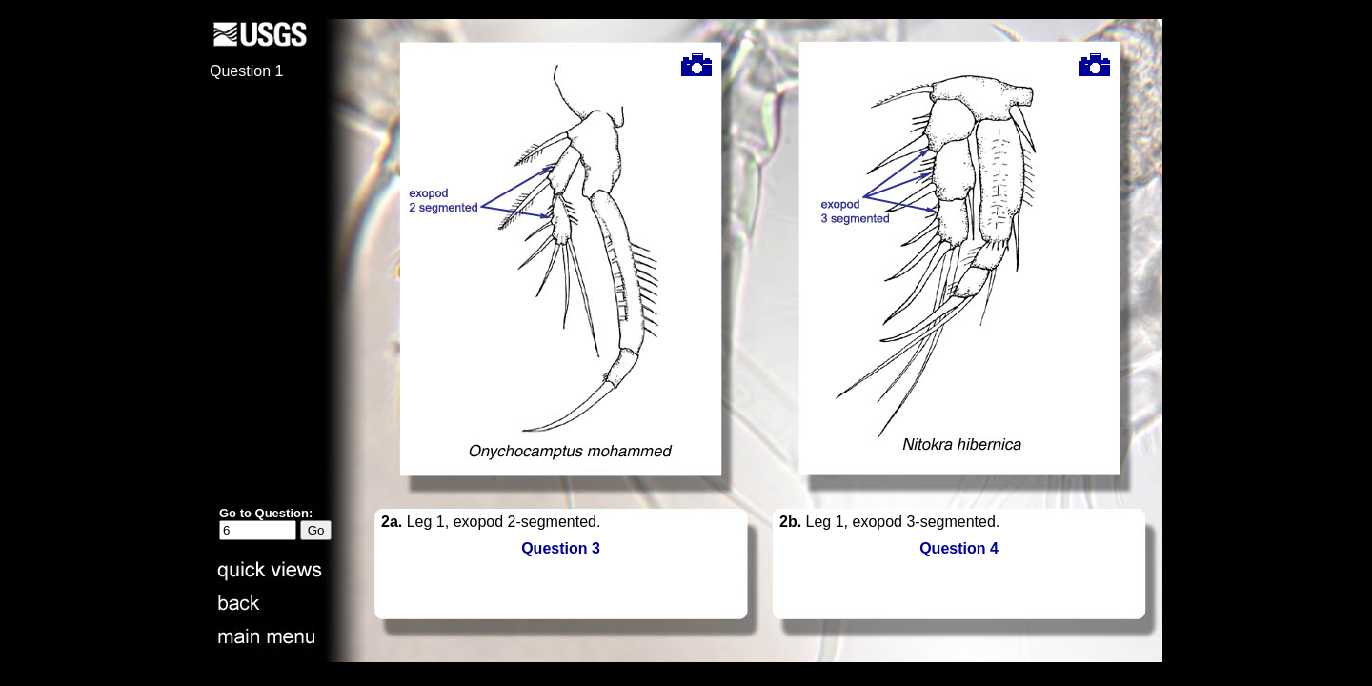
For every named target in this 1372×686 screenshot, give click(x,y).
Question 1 (246, 71)
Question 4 (959, 548)
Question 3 (560, 548)
